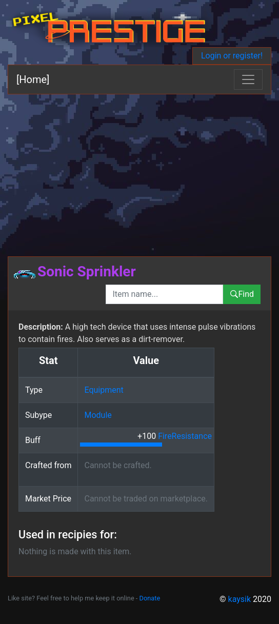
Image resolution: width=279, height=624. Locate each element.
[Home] (32, 79)
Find (242, 294)
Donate (150, 598)
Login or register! (232, 56)
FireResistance (185, 436)
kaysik (239, 599)
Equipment (103, 390)
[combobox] (164, 294)
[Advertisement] (139, 171)
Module (97, 415)
